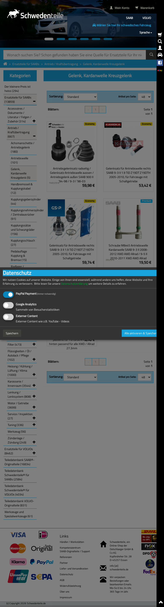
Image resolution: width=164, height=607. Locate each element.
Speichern (12, 333)
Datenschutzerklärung (74, 283)
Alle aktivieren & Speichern (141, 333)
